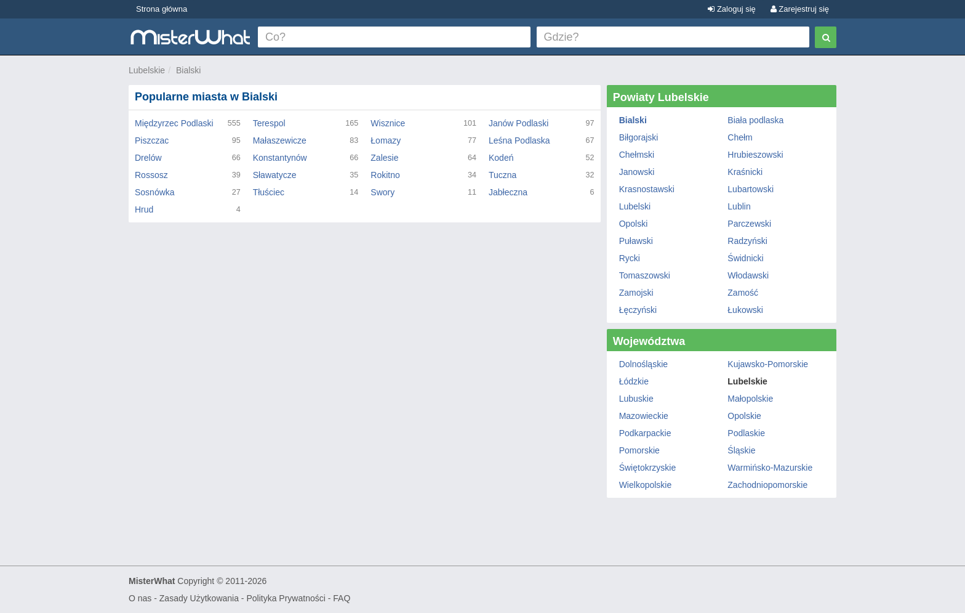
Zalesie (384, 158)
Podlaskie (746, 433)
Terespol (269, 123)
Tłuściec (268, 192)
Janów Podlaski (518, 123)
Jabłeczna (508, 192)
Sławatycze (275, 175)
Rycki (629, 258)
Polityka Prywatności (285, 598)
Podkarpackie (645, 433)
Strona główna (161, 9)
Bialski (188, 70)
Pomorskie (639, 450)
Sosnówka (155, 192)
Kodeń (501, 158)
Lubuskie (636, 399)
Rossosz (151, 175)
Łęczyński (638, 310)
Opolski (633, 224)
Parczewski (749, 224)
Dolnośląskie (643, 364)
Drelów (148, 158)
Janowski (637, 172)
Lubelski (635, 206)
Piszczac (152, 140)
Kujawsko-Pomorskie (767, 364)
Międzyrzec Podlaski (174, 123)
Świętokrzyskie (647, 468)
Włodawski (748, 275)
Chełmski (637, 155)
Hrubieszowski (755, 155)
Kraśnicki (745, 172)
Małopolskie (750, 399)
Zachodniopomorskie (767, 485)
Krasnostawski (647, 189)
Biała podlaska (755, 120)
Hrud (144, 209)
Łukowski (745, 310)
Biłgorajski (639, 137)
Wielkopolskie (645, 485)
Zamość (742, 293)
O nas (140, 598)
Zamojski (636, 293)
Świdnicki (745, 258)
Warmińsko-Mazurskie (769, 468)
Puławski (636, 241)
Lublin (738, 206)
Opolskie (744, 416)
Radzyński (747, 241)
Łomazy (385, 140)
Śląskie (741, 450)
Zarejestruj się (800, 9)
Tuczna (502, 175)
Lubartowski (750, 189)
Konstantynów (280, 158)
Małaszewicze (279, 140)
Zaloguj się (731, 9)
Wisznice (387, 123)
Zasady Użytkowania (199, 598)
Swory (382, 192)
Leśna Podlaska (519, 140)
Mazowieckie (643, 416)
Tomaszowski (644, 275)
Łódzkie (634, 381)
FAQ (341, 598)
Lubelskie (147, 70)
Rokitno (384, 175)
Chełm (739, 137)
